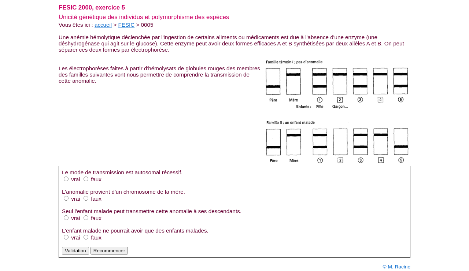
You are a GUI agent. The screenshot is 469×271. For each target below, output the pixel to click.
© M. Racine (396, 267)
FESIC (126, 25)
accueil (103, 25)
